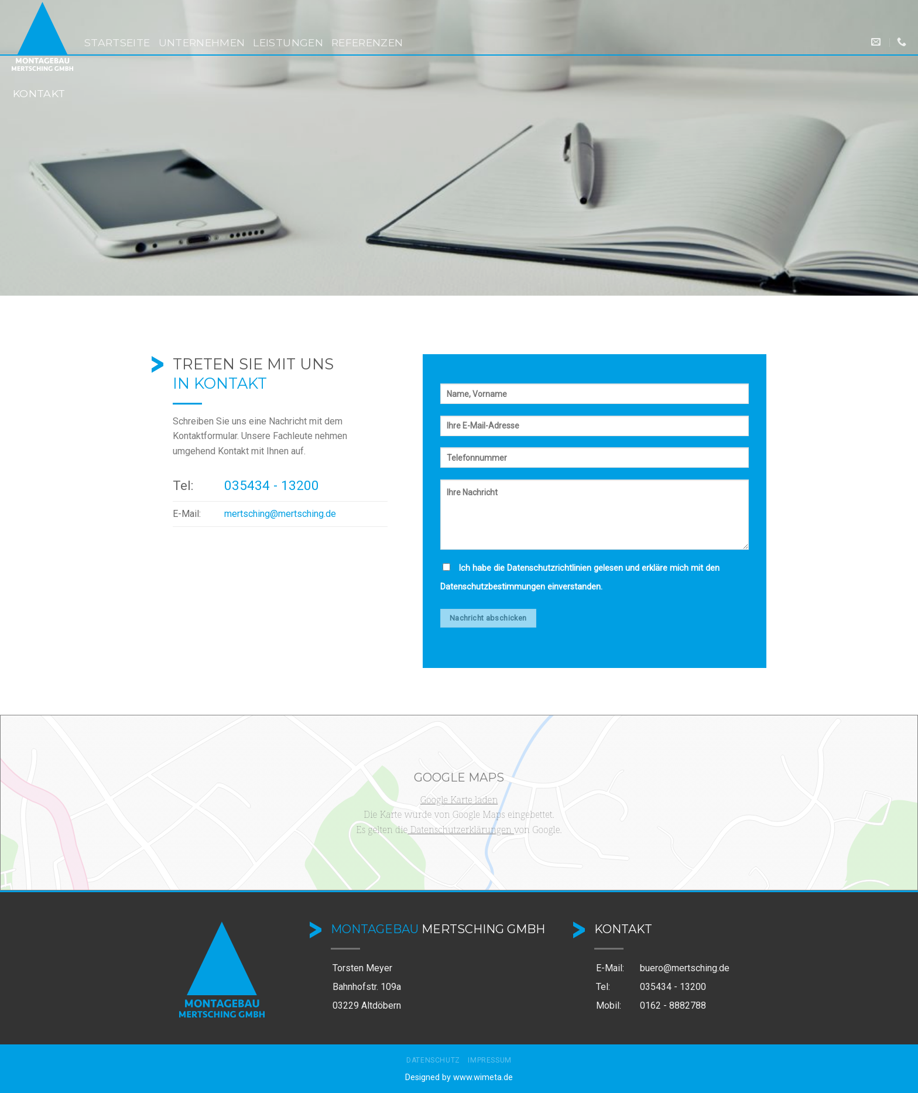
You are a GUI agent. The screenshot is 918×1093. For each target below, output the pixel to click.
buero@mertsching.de (684, 968)
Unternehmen (202, 42)
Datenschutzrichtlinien (549, 568)
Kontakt (39, 93)
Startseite (117, 42)
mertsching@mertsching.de (280, 513)
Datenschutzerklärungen (460, 829)
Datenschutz (433, 1060)
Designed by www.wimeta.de (459, 1077)
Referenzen (367, 42)
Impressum (490, 1060)
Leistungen (288, 42)
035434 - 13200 (271, 485)
